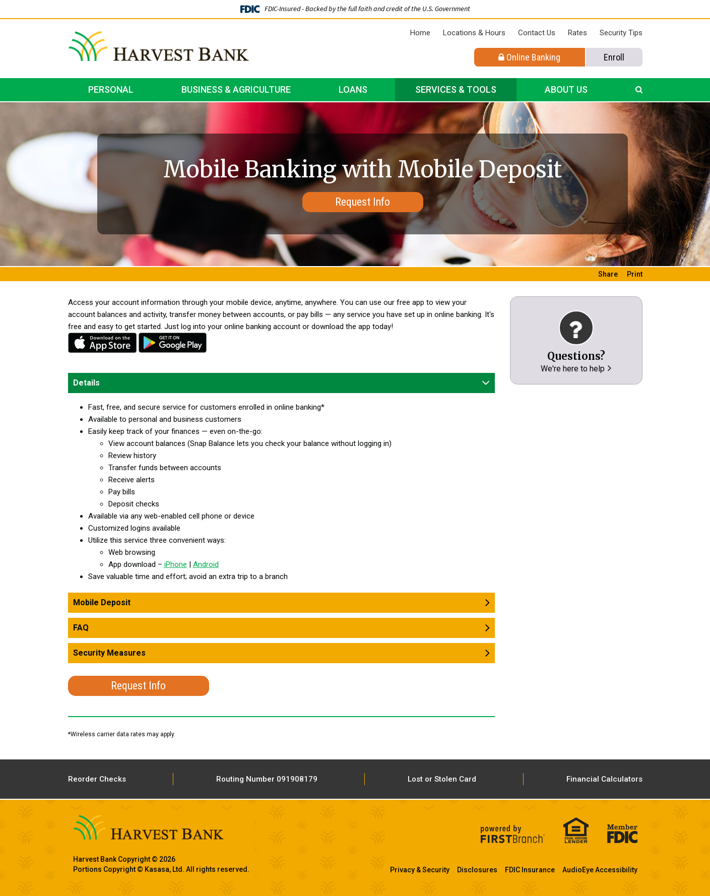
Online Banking (529, 57)
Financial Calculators (604, 779)
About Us (566, 89)
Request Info (362, 202)
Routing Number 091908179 (266, 779)
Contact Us (536, 32)
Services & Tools (455, 89)
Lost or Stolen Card (442, 779)
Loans (353, 89)
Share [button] (608, 274)
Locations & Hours (474, 32)
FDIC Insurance (530, 870)
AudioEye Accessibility (599, 870)
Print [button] (634, 274)
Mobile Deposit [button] (102, 602)
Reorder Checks (97, 779)
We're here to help (573, 368)
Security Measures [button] (109, 653)
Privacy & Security (419, 870)
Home (420, 32)
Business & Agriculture (236, 89)
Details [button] (86, 383)
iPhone (102, 343)
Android (173, 343)
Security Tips (621, 32)
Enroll (614, 57)
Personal (111, 89)
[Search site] (638, 89)
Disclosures (477, 870)
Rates (577, 32)
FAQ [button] (81, 627)
